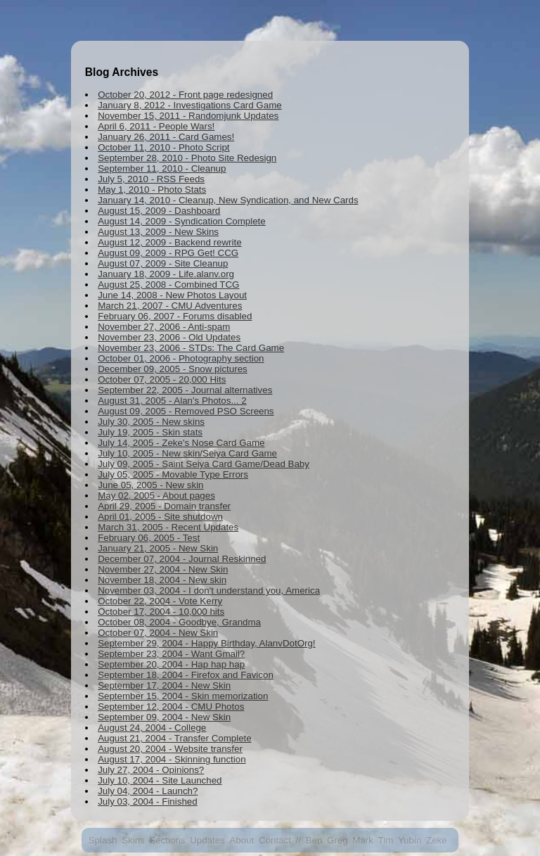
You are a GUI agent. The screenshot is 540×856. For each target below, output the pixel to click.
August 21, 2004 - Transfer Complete (175, 738)
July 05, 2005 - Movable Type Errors (173, 474)
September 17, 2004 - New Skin (164, 685)
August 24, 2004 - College (152, 727)
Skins (133, 840)
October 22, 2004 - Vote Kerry (160, 601)
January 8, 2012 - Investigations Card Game (190, 105)
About (241, 840)
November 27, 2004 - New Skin (163, 569)
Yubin (409, 840)
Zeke (436, 840)
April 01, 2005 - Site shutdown (160, 516)
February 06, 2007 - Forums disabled (175, 316)
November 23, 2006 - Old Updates (169, 337)
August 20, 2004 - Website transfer (170, 748)
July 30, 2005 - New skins (151, 421)
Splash (103, 840)
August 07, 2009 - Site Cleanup (163, 263)
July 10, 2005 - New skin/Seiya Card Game (187, 453)
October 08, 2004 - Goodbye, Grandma (179, 622)
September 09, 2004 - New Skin (164, 717)
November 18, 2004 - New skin (162, 580)
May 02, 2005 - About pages (156, 495)
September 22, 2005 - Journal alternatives (185, 390)
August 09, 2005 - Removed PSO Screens (186, 411)
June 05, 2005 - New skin (150, 485)
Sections (167, 840)
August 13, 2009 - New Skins (158, 231)
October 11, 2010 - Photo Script (163, 147)
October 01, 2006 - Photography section (181, 358)
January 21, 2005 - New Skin (158, 548)
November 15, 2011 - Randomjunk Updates (188, 115)
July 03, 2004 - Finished (148, 801)
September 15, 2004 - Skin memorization (183, 696)
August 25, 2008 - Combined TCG (168, 284)
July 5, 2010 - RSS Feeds (151, 179)
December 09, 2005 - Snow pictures (173, 369)
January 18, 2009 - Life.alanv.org (166, 274)
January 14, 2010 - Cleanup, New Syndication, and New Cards (228, 200)
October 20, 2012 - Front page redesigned (185, 94)
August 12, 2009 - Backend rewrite (169, 242)
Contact (275, 840)
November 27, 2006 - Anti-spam (164, 326)
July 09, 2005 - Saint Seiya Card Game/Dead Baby (203, 464)
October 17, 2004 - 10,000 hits (161, 611)
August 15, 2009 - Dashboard (159, 210)
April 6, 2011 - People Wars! (156, 126)
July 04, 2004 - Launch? (148, 791)
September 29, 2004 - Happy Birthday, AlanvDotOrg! (206, 643)
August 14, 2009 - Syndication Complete (182, 221)
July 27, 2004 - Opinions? (151, 770)
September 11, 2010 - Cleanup (162, 168)
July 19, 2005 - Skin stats (150, 432)
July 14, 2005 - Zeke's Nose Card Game (181, 442)
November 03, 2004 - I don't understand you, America (209, 590)
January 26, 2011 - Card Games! (166, 137)
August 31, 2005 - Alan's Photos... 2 (172, 400)
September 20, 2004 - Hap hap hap (171, 664)
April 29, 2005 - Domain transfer (164, 506)
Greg (337, 840)
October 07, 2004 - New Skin (158, 632)
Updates (207, 840)
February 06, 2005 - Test (149, 537)
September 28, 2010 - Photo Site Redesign (187, 158)
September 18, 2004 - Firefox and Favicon (186, 675)
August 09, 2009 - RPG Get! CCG (168, 253)
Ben (314, 840)
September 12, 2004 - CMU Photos (171, 706)
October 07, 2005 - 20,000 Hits (162, 379)
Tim (386, 840)
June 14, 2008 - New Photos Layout (172, 295)
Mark (362, 840)
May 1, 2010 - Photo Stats (152, 189)
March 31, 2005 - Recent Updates (168, 527)
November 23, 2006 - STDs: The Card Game (191, 348)
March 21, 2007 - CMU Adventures (170, 305)
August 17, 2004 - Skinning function (171, 759)
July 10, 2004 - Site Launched (159, 780)
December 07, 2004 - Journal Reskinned (182, 559)
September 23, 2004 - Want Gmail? (171, 654)
